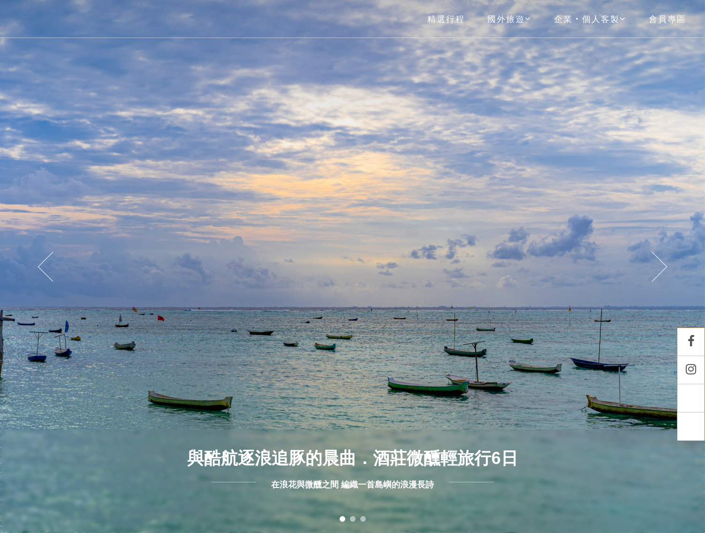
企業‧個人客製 (590, 19)
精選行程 (446, 19)
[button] (53, 266)
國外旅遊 (509, 19)
